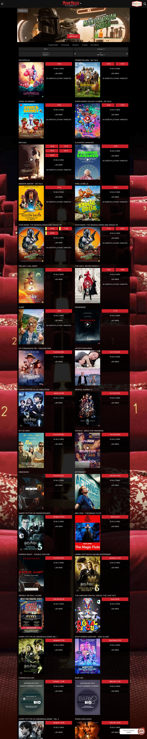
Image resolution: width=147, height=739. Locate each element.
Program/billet (53, 45)
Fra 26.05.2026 (59, 352)
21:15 (115, 311)
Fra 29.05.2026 (59, 558)
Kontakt (84, 45)
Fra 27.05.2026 (115, 352)
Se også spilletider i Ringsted (58, 78)
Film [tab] (45, 49)
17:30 (108, 228)
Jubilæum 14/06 (58, 723)
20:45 (52, 155)
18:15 (52, 151)
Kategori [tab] (100, 49)
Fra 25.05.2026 (115, 393)
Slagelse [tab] (46, 54)
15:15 (66, 146)
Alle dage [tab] (101, 54)
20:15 (66, 151)
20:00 (49, 233)
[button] (25, 37)
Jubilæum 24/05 (58, 517)
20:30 (122, 228)
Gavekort (75, 45)
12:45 (59, 187)
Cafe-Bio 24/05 (115, 476)
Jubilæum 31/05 (115, 558)
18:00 (122, 270)
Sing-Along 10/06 (115, 640)
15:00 (122, 105)
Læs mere (59, 73)
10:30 (59, 64)
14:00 (49, 228)
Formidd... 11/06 (58, 681)
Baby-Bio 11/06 (115, 681)
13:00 (115, 187)
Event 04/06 (115, 599)
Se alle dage (59, 69)
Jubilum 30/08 (59, 393)
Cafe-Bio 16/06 (115, 723)
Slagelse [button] (73, 2)
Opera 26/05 (115, 517)
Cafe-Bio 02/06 (58, 599)
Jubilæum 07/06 (58, 640)
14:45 (59, 270)
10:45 (52, 146)
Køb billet (73, 36)
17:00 (63, 228)
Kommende (65, 45)
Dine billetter (95, 45)
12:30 (122, 64)
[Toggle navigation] (2, 4)
